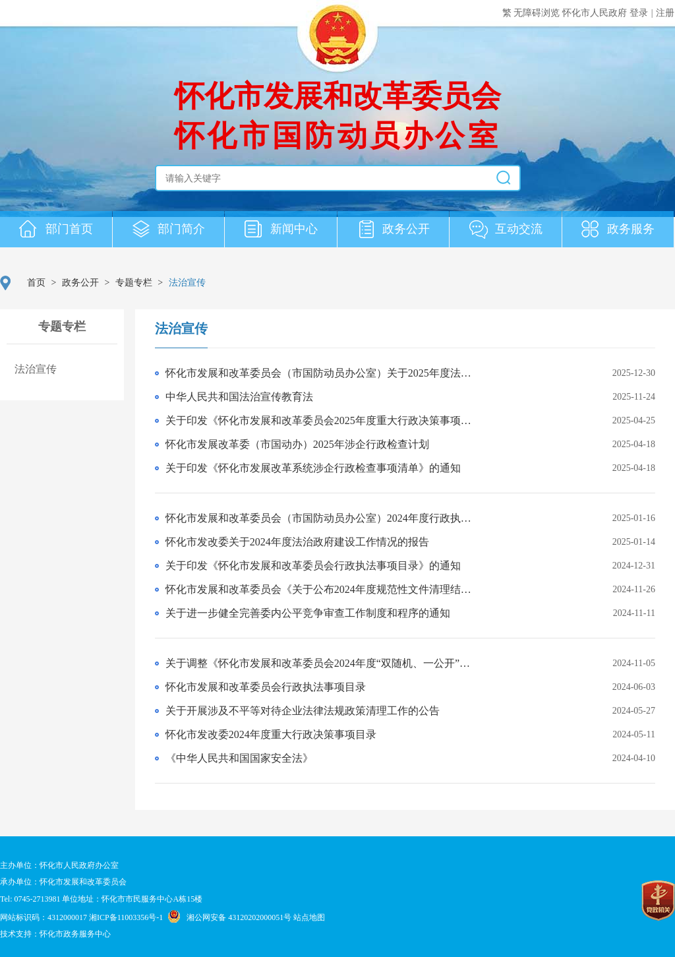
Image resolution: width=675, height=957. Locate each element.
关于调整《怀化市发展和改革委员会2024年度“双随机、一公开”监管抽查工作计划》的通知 (322, 663)
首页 (36, 283)
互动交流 (506, 230)
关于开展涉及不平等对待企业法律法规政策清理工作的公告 (302, 710)
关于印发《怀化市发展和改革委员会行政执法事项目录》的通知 (313, 565)
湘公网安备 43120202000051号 (239, 917)
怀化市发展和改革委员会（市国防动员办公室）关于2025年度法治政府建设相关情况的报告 (322, 373)
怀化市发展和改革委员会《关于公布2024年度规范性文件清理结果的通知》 (322, 589)
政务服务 (618, 230)
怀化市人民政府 (596, 13)
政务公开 (393, 230)
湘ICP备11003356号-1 (126, 917)
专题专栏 (133, 283)
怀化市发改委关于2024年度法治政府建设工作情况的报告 (297, 541)
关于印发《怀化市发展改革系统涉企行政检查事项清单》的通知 (313, 468)
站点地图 (309, 917)
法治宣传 (181, 328)
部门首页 (56, 230)
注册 (665, 13)
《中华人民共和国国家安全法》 (239, 758)
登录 (639, 13)
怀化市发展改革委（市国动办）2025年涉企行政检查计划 (297, 444)
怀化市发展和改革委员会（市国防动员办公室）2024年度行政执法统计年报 (322, 518)
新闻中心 (281, 230)
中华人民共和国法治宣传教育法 (239, 396)
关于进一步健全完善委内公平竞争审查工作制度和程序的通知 (307, 613)
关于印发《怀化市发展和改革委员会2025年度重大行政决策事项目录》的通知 (322, 420)
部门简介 (169, 230)
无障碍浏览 (538, 13)
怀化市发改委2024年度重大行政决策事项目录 (270, 734)
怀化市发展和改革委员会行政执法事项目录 (265, 687)
